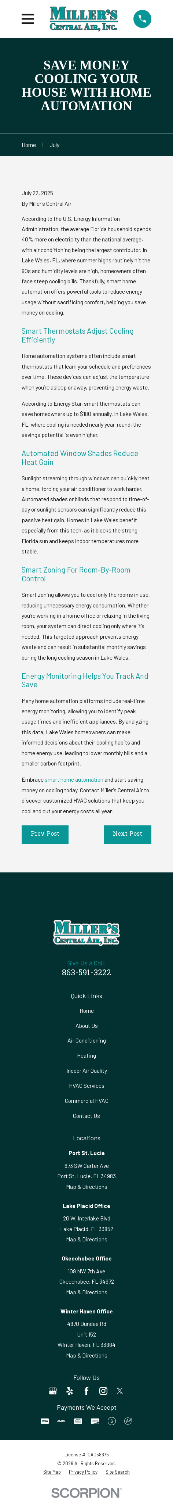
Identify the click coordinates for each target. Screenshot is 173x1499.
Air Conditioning (86, 1040)
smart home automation (74, 779)
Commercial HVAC (86, 1100)
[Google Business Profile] (53, 1391)
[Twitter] (120, 1391)
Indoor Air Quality (86, 1070)
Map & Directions (86, 1186)
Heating (86, 1055)
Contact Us (86, 1115)
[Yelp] (70, 1391)
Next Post (127, 834)
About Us (87, 1025)
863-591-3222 (86, 973)
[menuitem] (52, 1472)
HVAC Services (86, 1085)
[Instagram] (103, 1391)
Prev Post (45, 834)
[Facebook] (86, 1391)
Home (87, 1010)
